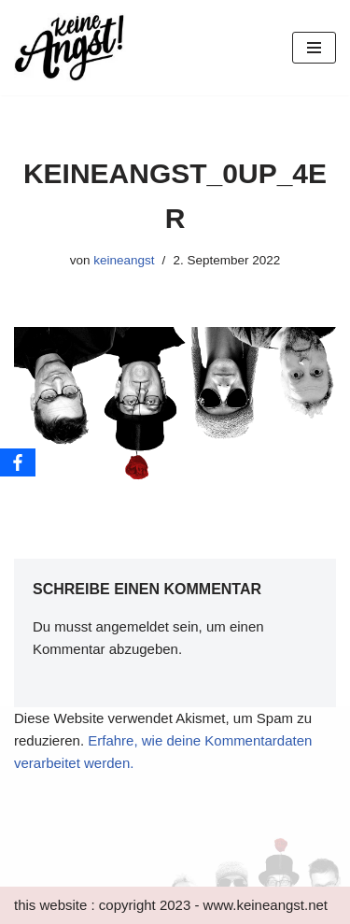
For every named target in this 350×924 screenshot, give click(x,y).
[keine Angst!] (70, 47)
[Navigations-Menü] (314, 48)
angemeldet (132, 626)
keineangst (123, 260)
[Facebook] (17, 462)
